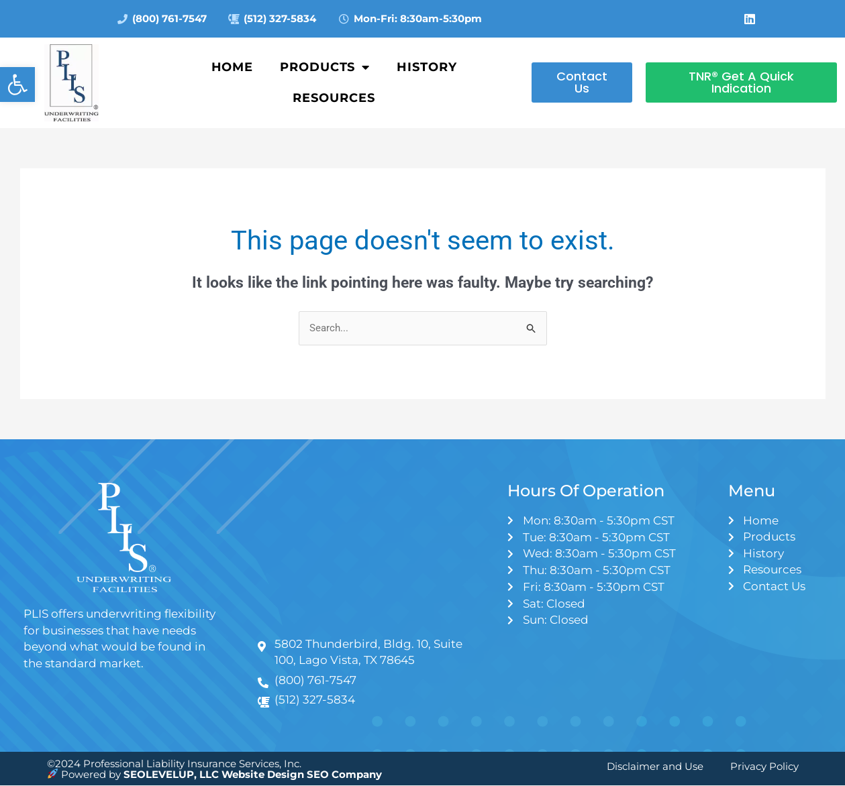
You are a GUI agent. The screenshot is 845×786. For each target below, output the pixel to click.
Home (232, 67)
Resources (334, 98)
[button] (17, 84)
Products (325, 67)
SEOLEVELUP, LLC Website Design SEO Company (252, 774)
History (426, 67)
